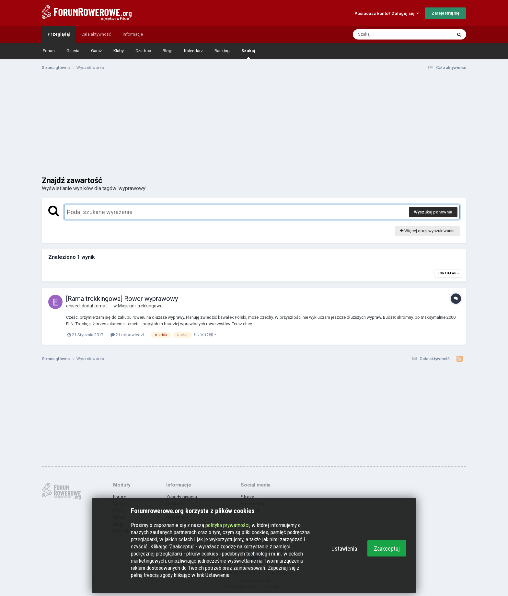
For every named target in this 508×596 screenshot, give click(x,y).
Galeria (72, 50)
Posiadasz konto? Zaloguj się (386, 13)
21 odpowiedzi (127, 334)
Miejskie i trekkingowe (140, 305)
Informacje (133, 34)
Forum (49, 50)
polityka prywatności (227, 525)
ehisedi (73, 305)
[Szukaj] (387, 34)
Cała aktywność (96, 34)
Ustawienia (344, 548)
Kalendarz (193, 50)
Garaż (96, 50)
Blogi (167, 50)
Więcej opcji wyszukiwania (427, 230)
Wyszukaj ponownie (433, 212)
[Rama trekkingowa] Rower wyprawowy (122, 299)
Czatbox (143, 50)
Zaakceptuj (387, 548)
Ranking (222, 50)
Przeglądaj (59, 34)
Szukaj (248, 53)
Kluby (118, 50)
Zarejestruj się (445, 13)
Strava (247, 496)
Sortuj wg (448, 273)
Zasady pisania (181, 496)
